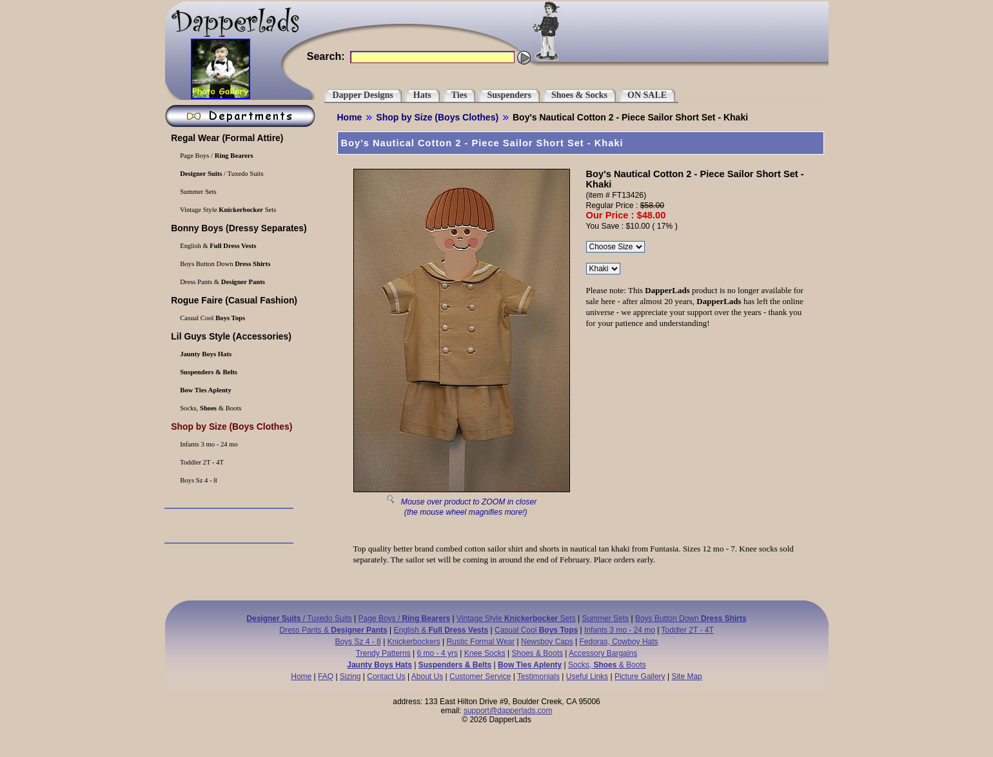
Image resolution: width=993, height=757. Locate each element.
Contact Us (386, 676)
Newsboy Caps (547, 641)
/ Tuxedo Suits (221, 173)
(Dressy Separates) (238, 228)
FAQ (325, 676)
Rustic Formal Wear (480, 641)
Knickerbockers (414, 641)
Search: (326, 56)
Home (349, 117)
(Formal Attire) (226, 138)
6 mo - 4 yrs (437, 653)
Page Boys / (216, 155)
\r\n (603, 268)
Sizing (350, 676)
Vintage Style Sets (228, 209)
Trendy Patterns (383, 653)
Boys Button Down (225, 263)
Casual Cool (212, 317)
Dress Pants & (222, 281)
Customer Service (480, 676)
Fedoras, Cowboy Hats (619, 641)
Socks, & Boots (210, 408)
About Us (427, 676)
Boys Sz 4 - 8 (198, 480)
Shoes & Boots (537, 653)
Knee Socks (485, 653)
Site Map (686, 676)
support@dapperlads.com (508, 710)
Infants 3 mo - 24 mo (208, 444)
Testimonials (538, 676)
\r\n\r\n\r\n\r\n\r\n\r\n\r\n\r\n (615, 247)
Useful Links (587, 676)
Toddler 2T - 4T (201, 462)
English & (218, 245)
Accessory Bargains (603, 653)
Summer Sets (198, 191)
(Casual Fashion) (233, 300)
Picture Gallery (639, 676)
